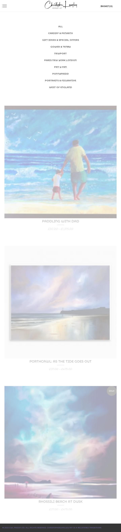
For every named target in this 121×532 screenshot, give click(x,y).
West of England (60, 87)
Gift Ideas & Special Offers (60, 40)
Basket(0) (107, 6)
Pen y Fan (60, 67)
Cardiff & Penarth (60, 33)
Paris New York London (60, 60)
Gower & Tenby (60, 46)
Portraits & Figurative (60, 80)
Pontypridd (60, 73)
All (60, 26)
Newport (60, 53)
